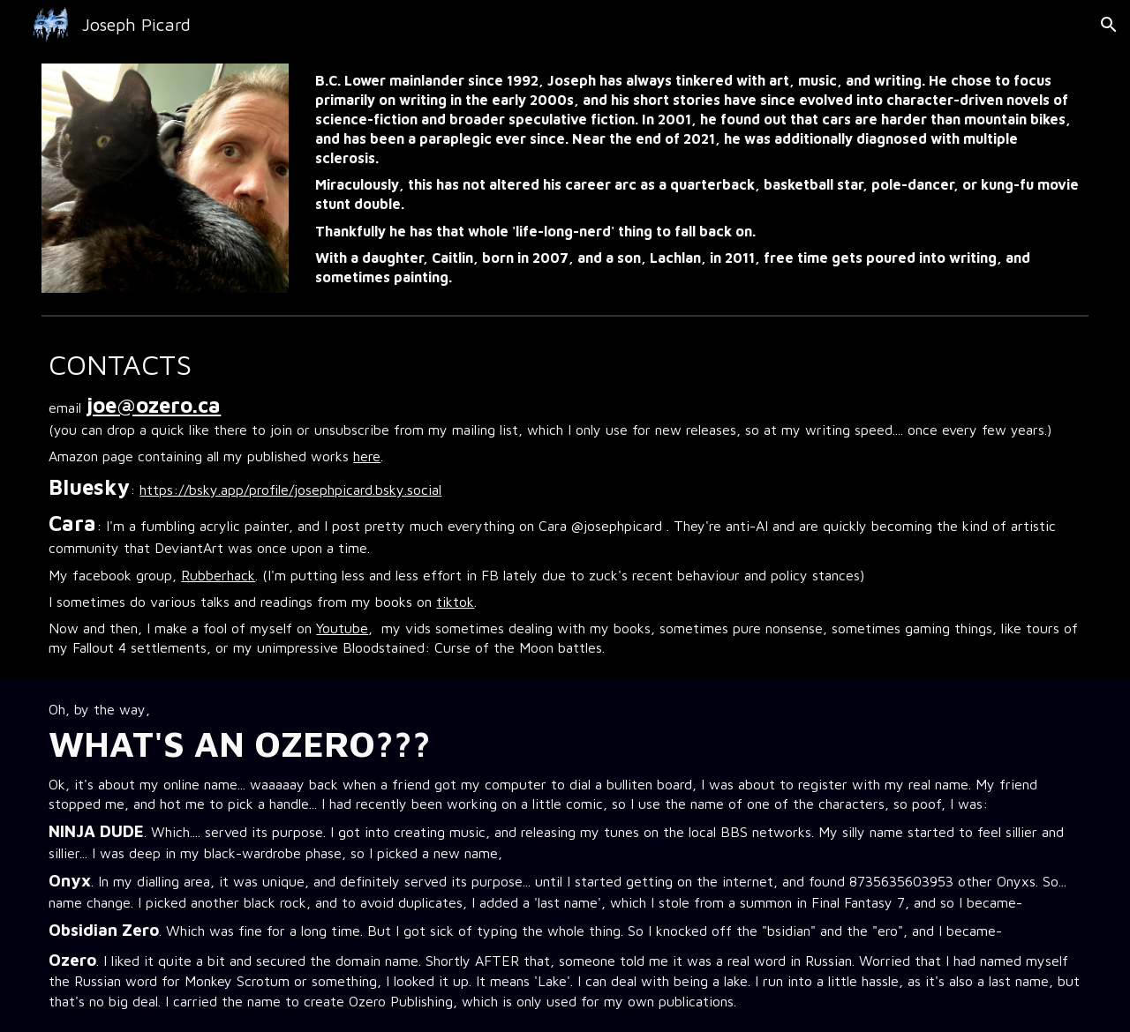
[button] (1109, 25)
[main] (698, 179)
